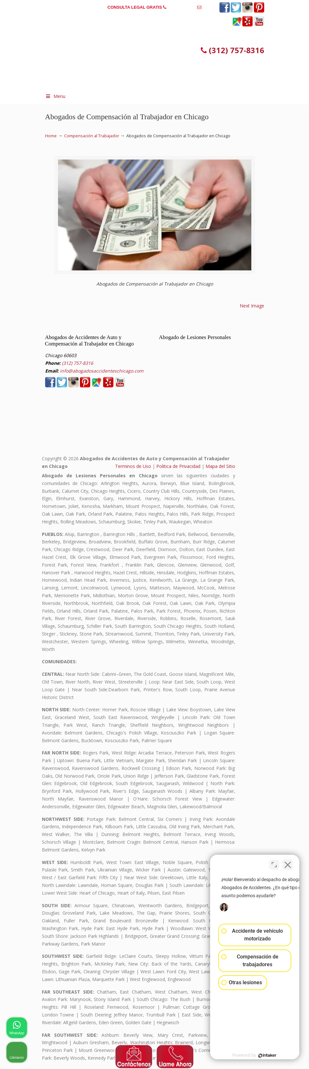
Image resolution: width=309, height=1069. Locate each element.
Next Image (252, 306)
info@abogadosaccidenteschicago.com (154, 17)
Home (51, 136)
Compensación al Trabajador (91, 136)
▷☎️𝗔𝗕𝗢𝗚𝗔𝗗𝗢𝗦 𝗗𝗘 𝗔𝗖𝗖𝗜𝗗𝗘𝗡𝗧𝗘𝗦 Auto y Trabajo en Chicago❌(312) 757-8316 (143, 51)
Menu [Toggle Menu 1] (55, 96)
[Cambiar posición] (274, 863)
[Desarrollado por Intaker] (254, 1055)
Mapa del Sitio (220, 466)
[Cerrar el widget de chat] (288, 863)
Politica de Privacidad (178, 466)
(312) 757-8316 (182, 7)
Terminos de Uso (133, 466)
